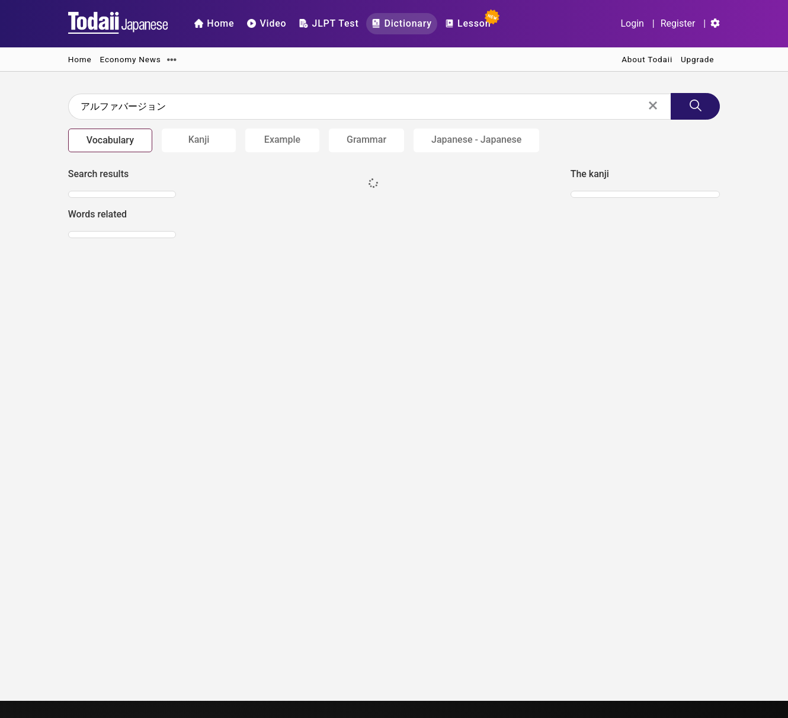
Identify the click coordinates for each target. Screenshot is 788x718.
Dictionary (401, 23)
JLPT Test (328, 23)
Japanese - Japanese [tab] (476, 139)
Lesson (470, 21)
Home (214, 23)
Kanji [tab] (199, 139)
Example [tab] (282, 139)
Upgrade (697, 59)
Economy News (130, 59)
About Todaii (647, 59)
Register (678, 23)
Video (266, 23)
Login (631, 23)
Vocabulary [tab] (110, 140)
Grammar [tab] (366, 139)
